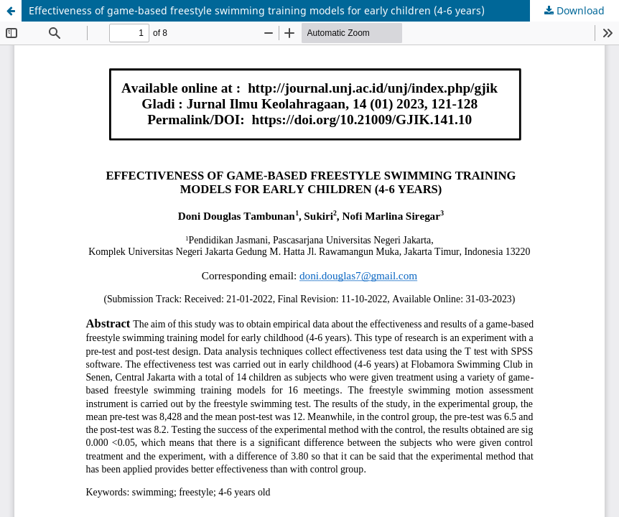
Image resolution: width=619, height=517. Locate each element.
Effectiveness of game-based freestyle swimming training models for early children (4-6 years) (257, 10)
